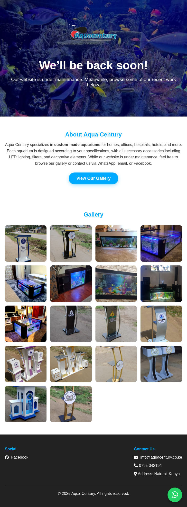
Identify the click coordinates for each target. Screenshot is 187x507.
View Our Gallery (93, 178)
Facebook (16, 457)
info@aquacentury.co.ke (158, 457)
